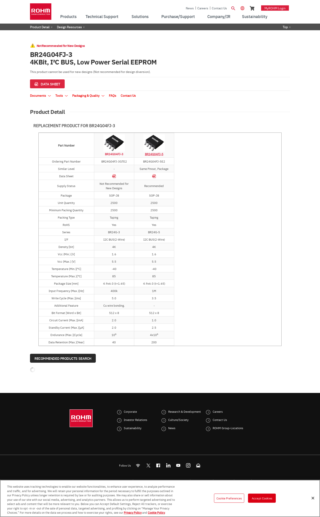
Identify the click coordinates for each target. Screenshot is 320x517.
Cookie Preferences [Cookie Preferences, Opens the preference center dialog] (229, 498)
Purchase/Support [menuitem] (178, 16)
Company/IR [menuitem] (218, 16)
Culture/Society (178, 420)
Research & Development (184, 411)
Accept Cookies (262, 498)
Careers (202, 8)
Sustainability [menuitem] (254, 16)
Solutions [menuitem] (140, 16)
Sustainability (132, 428)
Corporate (130, 411)
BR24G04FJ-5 (154, 154)
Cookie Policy (156, 512)
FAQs (112, 95)
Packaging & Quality (88, 95)
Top (285, 27)
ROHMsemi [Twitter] (148, 465)
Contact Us (219, 8)
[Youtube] (178, 465)
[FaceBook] (158, 465)
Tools (61, 95)
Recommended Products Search (62, 358)
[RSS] (138, 465)
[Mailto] (198, 465)
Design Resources (69, 27)
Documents (40, 95)
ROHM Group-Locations (228, 428)
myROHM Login (275, 8)
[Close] (313, 498)
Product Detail (40, 27)
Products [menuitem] (68, 16)
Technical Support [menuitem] (102, 16)
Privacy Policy (133, 512)
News (190, 8)
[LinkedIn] (168, 465)
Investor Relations (135, 420)
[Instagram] (188, 465)
